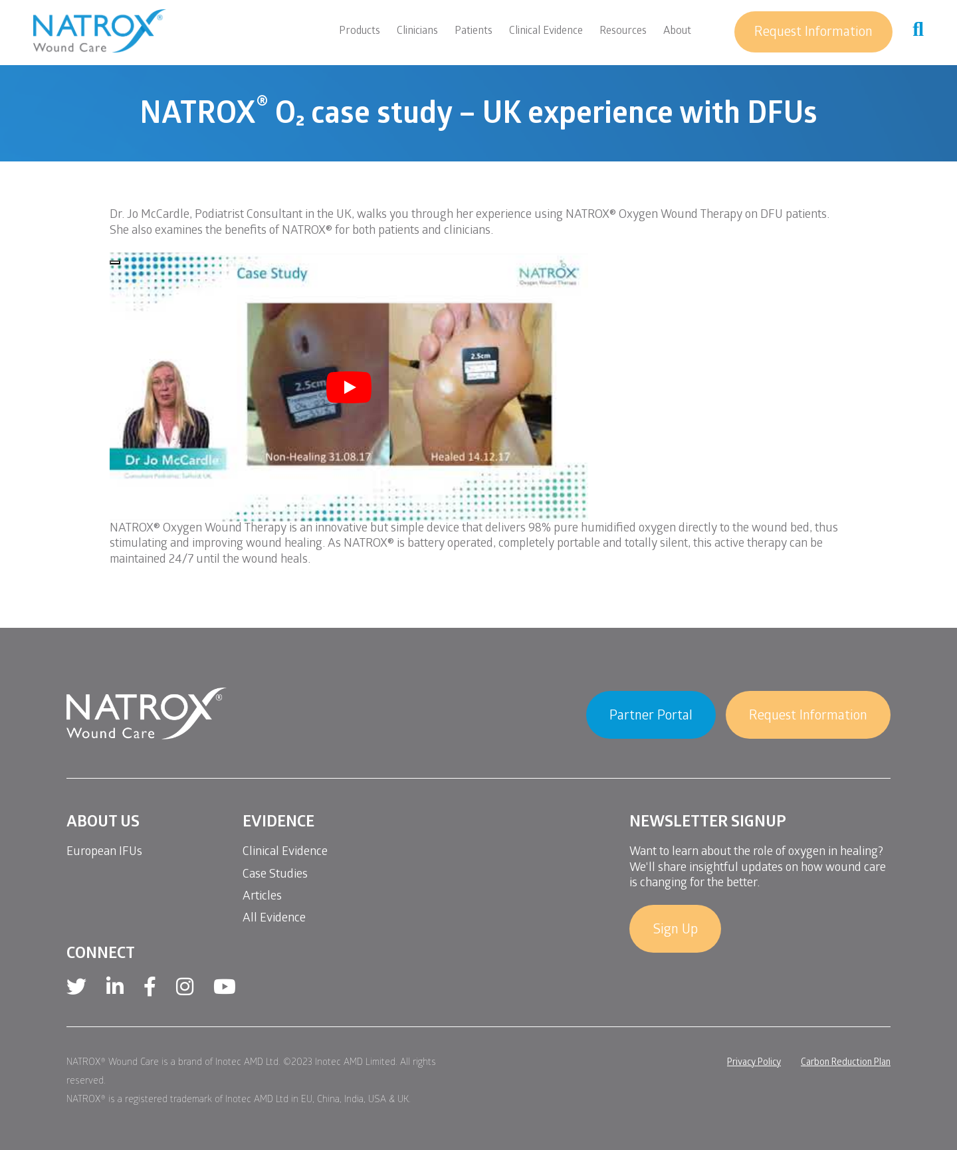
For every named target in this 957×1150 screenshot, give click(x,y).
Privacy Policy (754, 1063)
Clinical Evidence (546, 32)
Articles (262, 897)
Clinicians (417, 32)
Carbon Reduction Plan (846, 1063)
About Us (103, 823)
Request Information (813, 33)
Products (359, 32)
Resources (623, 32)
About (677, 32)
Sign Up (675, 931)
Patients (473, 32)
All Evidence (274, 919)
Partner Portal (650, 717)
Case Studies (275, 875)
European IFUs (104, 853)
